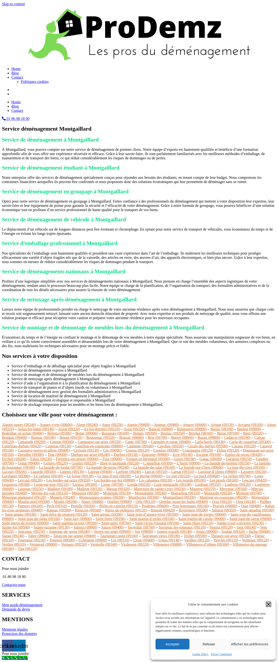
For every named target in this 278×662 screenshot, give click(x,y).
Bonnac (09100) (43, 437)
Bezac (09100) (228, 433)
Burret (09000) (182, 437)
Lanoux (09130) (72, 472)
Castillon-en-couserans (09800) (99, 446)
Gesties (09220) (56, 463)
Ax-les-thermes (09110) (102, 429)
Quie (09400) (251, 506)
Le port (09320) (178, 476)
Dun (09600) (57, 455)
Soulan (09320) (233, 532)
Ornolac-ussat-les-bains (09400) (183, 502)
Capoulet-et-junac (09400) (171, 442)
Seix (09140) (246, 527)
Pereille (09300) (83, 506)
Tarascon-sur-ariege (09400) (74, 536)
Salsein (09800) (85, 527)
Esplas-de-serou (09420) (243, 455)
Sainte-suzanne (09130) (52, 527)
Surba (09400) (260, 532)
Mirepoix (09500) (85, 493)
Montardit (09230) (218, 493)
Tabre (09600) (38, 536)
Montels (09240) (62, 497)
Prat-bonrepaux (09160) (191, 506)
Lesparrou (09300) (16, 484)
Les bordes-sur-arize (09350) (68, 480)
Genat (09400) (29, 463)
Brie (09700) (157, 437)
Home (16, 69)
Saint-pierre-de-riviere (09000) (25, 523)
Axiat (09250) (134, 429)
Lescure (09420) (254, 480)
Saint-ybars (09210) (198, 523)
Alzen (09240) (87, 425)
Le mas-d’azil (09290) (114, 476)
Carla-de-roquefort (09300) (250, 442)
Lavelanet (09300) (16, 476)
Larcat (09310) (156, 472)
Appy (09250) (112, 425)
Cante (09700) (136, 442)
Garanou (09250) (239, 459)
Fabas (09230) (41, 459)
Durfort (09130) (126, 455)
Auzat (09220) (69, 429)
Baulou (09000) (249, 429)
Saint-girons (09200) (107, 514)
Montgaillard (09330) (179, 497)
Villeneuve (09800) (167, 544)
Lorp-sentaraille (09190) (173, 484)
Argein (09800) (138, 425)
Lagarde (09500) (43, 472)
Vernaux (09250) (74, 544)
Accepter (172, 644)
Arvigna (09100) (250, 425)
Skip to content (13, 4)
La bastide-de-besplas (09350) (227, 463)
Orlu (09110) (145, 502)
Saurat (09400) (112, 527)
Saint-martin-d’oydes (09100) (151, 519)
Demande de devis (16, 609)
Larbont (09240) (128, 472)
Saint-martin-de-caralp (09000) (202, 519)
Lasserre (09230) (254, 472)
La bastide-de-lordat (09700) (61, 467)
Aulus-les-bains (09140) (36, 429)
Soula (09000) (206, 532)
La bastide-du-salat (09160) (154, 467)
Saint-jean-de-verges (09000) (204, 514)
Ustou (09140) (169, 540)
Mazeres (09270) (203, 489)
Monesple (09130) (117, 493)
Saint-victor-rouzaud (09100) (157, 523)
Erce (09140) (183, 455)
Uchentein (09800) (93, 540)
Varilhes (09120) (197, 540)
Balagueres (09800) (192, 429)
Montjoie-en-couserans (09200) (223, 497)
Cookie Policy (200, 654)
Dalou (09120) (228, 450)
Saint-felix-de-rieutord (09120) (64, 514)
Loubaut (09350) (208, 484)
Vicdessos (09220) (135, 544)
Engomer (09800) (155, 455)
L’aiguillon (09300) (158, 463)
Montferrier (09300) (143, 497)
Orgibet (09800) (119, 502)
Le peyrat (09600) (149, 476)
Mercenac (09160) (233, 489)
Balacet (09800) (161, 429)
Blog (15, 73)
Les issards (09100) (191, 480)
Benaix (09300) (145, 433)
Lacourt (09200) (14, 472)
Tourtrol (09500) (62, 540)
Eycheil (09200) (14, 459)
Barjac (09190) (221, 429)
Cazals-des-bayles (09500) (208, 446)
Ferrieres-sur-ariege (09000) (77, 459)
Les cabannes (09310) (155, 480)
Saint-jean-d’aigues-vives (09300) (152, 514)
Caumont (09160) (140, 446)
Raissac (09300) (59, 510)
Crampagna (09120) (198, 450)
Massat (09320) (118, 489)
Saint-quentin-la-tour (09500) (75, 523)
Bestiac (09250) (173, 433)
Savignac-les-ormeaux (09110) (182, 527)
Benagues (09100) (115, 433)
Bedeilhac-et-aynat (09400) (22, 433)
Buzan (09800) (209, 437)
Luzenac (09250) (31, 489)
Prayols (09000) (225, 506)
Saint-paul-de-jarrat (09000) (250, 519)
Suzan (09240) (13, 536)
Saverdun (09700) (141, 527)
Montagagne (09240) (151, 493)
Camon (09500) (62, 442)
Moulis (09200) (65, 502)
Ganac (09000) (210, 459)
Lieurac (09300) (84, 484)
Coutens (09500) (166, 450)
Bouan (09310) (71, 437)
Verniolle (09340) (103, 544)
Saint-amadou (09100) (257, 510)
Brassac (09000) (131, 437)
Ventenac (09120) (255, 540)
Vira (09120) (27, 549)
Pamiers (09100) (30, 506)
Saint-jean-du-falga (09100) (39, 519)
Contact (17, 77)
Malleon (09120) (89, 489)
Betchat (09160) (200, 433)
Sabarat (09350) (224, 510)
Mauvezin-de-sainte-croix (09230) (160, 489)
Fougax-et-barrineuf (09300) (148, 459)
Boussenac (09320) (100, 437)
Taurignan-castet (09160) (119, 536)
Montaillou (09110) (185, 493)
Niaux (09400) (92, 502)
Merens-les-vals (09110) (49, 493)
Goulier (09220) (83, 463)
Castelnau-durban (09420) (22, 446)
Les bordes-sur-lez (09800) (114, 480)
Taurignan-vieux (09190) (161, 536)
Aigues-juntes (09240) (19, 425)
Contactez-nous (14, 585)
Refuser (209, 644)
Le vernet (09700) (237, 476)
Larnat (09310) (182, 472)
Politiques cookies (35, 82)
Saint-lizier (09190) (111, 519)
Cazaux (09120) (244, 446)
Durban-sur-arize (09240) (90, 455)
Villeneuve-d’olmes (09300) (207, 544)
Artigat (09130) (222, 425)
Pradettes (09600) (155, 506)
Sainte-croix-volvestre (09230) (240, 523)
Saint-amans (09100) (21, 514)
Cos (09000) (112, 450)
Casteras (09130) (58, 446)
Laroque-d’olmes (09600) (217, 472)
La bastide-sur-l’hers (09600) (201, 467)
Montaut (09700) (249, 493)
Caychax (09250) (170, 446)
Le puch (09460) (207, 476)
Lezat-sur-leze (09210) (51, 484)
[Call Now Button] (15, 658)
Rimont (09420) (163, 510)
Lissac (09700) (112, 484)
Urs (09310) (120, 540)
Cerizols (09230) (86, 450)
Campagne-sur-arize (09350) (99, 442)
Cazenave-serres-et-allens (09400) (44, 450)
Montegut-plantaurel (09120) (24, 497)
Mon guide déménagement (22, 605)
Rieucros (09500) (88, 510)
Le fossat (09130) (80, 476)
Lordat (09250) (138, 484)
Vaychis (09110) (225, 540)
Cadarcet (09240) (237, 437)
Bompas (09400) (14, 437)
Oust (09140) (246, 502)
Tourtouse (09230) (32, 540)
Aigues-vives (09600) (56, 425)
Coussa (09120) (138, 450)
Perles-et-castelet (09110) (118, 506)
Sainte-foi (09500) (16, 527)
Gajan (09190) (185, 459)
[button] (268, 604)
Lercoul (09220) (30, 480)
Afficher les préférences (249, 644)
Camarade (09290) (32, 442)
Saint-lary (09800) (78, 519)
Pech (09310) (57, 506)
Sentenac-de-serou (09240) (69, 532)
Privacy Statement (221, 654)
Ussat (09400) (144, 540)
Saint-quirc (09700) (116, 523)
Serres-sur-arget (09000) (112, 532)
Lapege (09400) (100, 472)
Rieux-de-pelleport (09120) (126, 510)
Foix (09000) (113, 459)
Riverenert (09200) (193, 510)
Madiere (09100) (60, 489)
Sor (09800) (144, 532)
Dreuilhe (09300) (31, 455)
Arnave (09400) (195, 425)
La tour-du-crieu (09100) (246, 467)
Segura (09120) (221, 527)
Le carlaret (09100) (48, 476)
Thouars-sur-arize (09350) (231, 536)
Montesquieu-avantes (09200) (102, 497)
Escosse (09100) (208, 455)
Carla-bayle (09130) (210, 442)
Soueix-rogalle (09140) (174, 532)
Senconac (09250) (31, 532)
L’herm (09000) (189, 463)
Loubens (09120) (238, 484)
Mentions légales (15, 629)
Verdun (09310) (14, 544)
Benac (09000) (86, 433)
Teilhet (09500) (195, 536)
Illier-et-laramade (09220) (119, 463)
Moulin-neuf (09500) (34, 502)
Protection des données (19, 634)
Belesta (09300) (59, 433)
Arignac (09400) (166, 425)
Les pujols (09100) (224, 480)
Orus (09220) (222, 502)
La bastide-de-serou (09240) (107, 467)
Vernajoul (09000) (43, 544)
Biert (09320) (253, 433)
